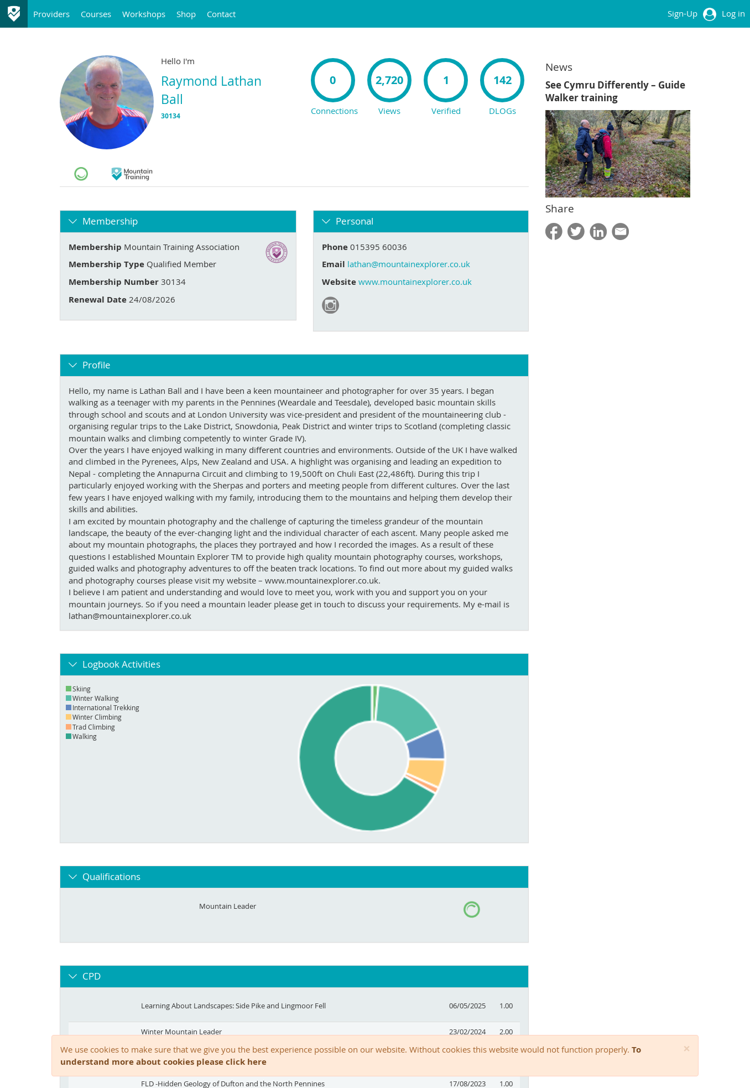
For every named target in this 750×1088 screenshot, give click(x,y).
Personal (354, 221)
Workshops (143, 13)
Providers (51, 13)
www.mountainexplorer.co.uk (415, 281)
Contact (221, 13)
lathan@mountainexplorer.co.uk (408, 263)
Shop (186, 13)
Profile (96, 364)
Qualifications (111, 876)
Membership (110, 221)
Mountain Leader (227, 906)
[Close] (686, 1049)
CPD (91, 976)
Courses (96, 13)
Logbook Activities (121, 664)
